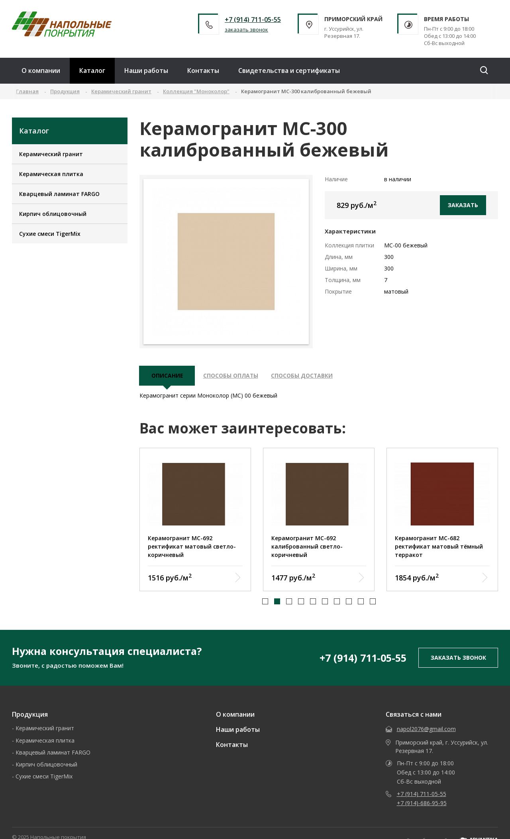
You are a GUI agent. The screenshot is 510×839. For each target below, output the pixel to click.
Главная (27, 91)
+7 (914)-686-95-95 (422, 804)
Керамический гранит (51, 154)
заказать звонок (246, 29)
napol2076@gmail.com (426, 729)
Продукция (30, 715)
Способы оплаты (231, 376)
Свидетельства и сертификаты (289, 70)
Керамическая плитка (51, 174)
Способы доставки (304, 376)
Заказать (463, 205)
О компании (41, 70)
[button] (265, 603)
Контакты (203, 70)
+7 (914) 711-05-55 (253, 19)
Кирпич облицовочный (52, 214)
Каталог (92, 70)
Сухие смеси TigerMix (49, 233)
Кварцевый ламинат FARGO (59, 194)
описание (167, 376)
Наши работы (146, 70)
